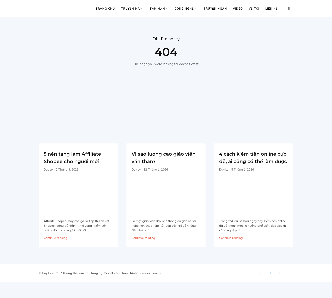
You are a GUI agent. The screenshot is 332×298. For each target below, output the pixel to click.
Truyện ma (131, 8)
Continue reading (55, 246)
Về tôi (254, 8)
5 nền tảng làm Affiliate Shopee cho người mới (76, 162)
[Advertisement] (166, 100)
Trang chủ (105, 8)
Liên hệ (271, 8)
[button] (289, 9)
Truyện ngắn (215, 8)
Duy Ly (48, 178)
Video (238, 8)
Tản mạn (158, 8)
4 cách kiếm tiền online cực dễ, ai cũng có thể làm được (246, 166)
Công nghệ (185, 8)
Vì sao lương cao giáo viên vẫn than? (166, 158)
